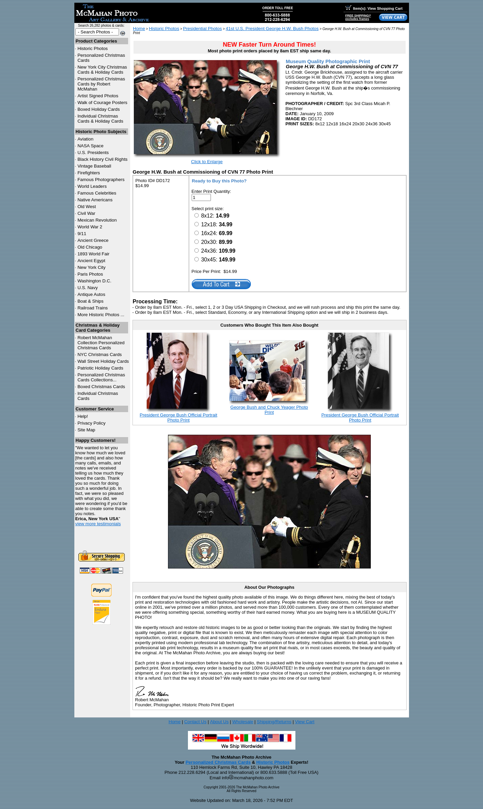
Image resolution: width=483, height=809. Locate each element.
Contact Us (195, 721)
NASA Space (90, 145)
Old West (86, 206)
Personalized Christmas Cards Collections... (101, 377)
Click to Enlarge (206, 161)
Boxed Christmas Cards (101, 386)
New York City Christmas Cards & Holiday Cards (102, 70)
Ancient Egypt (91, 260)
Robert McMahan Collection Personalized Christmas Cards (100, 342)
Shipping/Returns (274, 721)
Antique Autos (91, 294)
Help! (82, 416)
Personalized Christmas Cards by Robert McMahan (101, 84)
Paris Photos (90, 274)
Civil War (86, 213)
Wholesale (242, 721)
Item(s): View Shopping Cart (374, 8)
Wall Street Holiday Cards (103, 361)
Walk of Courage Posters (102, 102)
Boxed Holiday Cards (98, 109)
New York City (91, 267)
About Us (219, 721)
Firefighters (88, 172)
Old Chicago (89, 247)
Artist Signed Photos (97, 95)
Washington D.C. (94, 280)
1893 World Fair (93, 253)
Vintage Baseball (94, 166)
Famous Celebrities (96, 193)
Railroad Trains (92, 307)
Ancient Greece (92, 240)
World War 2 (89, 226)
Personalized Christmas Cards (218, 762)
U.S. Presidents (93, 152)
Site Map (86, 429)
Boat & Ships (90, 301)
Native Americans (95, 199)
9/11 (81, 233)
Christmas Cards (99, 354)
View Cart (305, 721)
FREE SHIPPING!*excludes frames (358, 17)
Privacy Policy (91, 423)
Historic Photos (92, 48)
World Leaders (91, 186)
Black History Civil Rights (102, 159)
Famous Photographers (100, 179)
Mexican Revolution (97, 220)
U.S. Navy (87, 287)
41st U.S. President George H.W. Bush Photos (272, 28)
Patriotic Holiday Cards (100, 368)
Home (139, 28)
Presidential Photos (202, 28)
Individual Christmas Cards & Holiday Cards (100, 118)
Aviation (85, 139)
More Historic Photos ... (100, 314)
